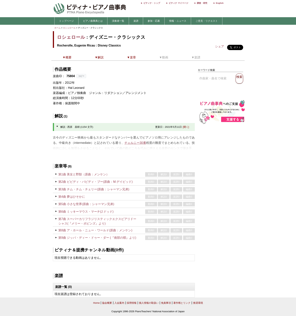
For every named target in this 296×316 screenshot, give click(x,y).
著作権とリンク (181, 302)
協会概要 (107, 302)
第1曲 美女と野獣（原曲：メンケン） (83, 174)
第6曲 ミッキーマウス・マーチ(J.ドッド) (85, 211)
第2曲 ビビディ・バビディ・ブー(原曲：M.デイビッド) (95, 181)
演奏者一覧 (118, 20)
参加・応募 (154, 20)
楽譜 (135, 20)
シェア (219, 46)
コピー (81, 76)
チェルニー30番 (135, 142)
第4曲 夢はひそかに (71, 196)
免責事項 (166, 302)
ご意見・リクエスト (207, 20)
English (220, 3)
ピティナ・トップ (151, 3)
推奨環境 (198, 302)
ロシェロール (69, 28)
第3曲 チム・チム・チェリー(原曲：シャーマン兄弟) (93, 189)
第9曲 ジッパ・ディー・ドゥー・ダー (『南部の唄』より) (97, 237)
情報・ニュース (177, 20)
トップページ (66, 20)
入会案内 (119, 302)
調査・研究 (202, 3)
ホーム (57, 28)
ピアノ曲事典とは (93, 20)
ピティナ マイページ (178, 3)
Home (96, 302)
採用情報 (131, 302)
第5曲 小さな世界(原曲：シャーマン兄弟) (86, 204)
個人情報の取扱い (149, 302)
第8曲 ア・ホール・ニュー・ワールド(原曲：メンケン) (95, 230)
